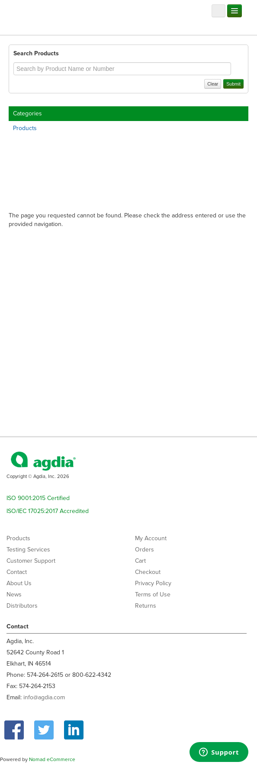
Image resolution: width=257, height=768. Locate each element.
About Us (19, 583)
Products (25, 128)
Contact (16, 572)
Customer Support (30, 560)
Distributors (22, 605)
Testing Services (28, 549)
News (14, 594)
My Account (151, 538)
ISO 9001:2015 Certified (38, 498)
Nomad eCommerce (52, 759)
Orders (144, 549)
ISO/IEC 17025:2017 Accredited (47, 511)
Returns (145, 605)
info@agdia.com (44, 697)
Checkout (148, 572)
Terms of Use (152, 594)
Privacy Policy (153, 583)
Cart (140, 560)
